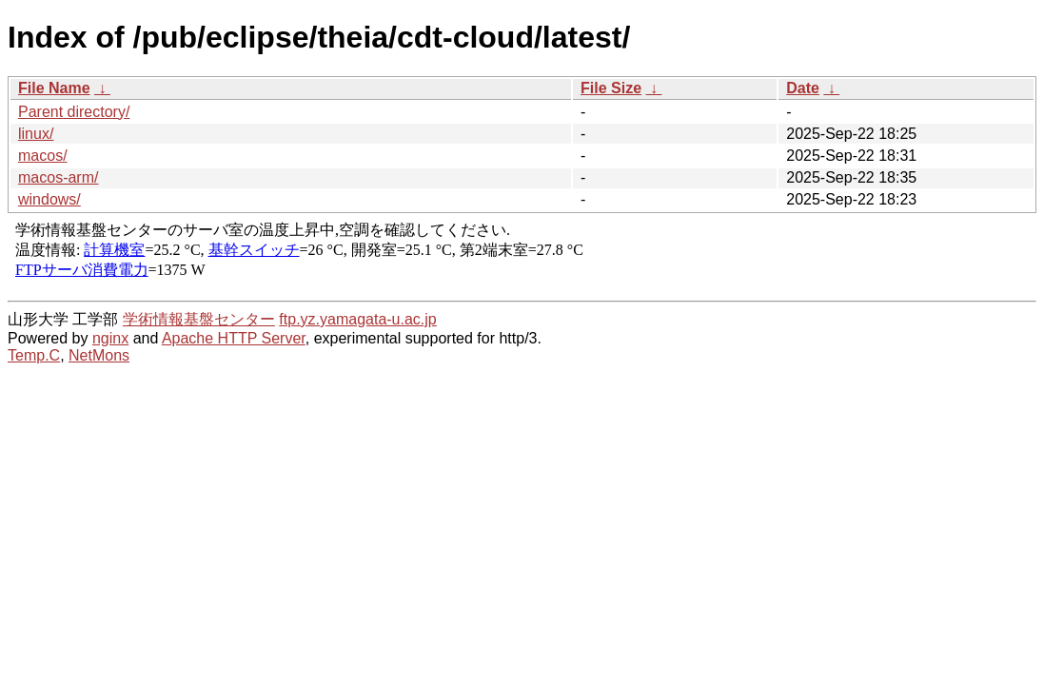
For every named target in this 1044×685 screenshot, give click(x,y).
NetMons (99, 355)
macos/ (43, 155)
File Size (611, 88)
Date (802, 88)
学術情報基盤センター (199, 319)
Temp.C (34, 355)
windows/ (49, 199)
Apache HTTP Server (233, 338)
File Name (54, 88)
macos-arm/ (58, 177)
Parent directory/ (73, 112)
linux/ (35, 134)
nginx (110, 338)
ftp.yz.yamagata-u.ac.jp (357, 319)
